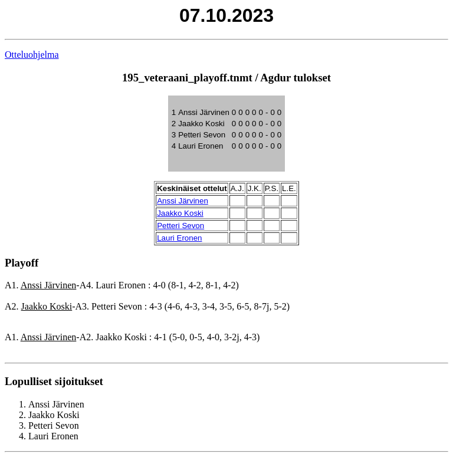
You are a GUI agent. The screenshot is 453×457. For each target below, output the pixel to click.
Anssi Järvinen (182, 200)
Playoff (21, 263)
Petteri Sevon (180, 225)
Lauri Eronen (179, 238)
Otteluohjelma (32, 55)
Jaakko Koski (180, 213)
